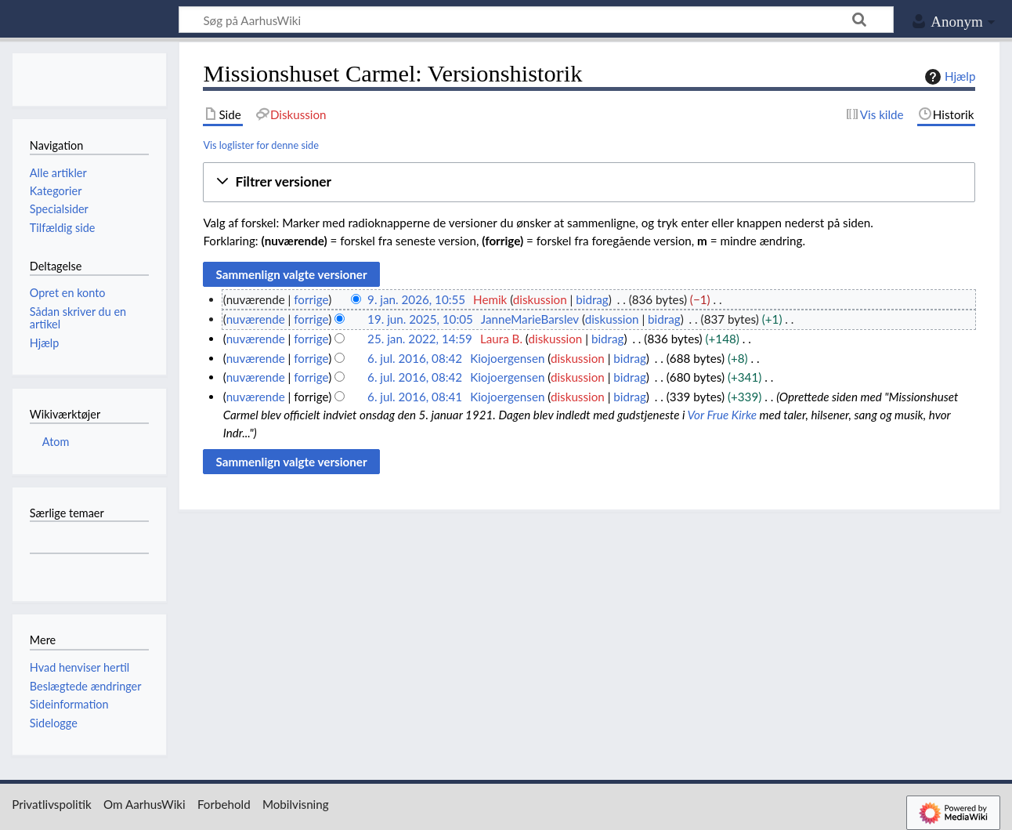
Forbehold (224, 804)
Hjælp (948, 77)
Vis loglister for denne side (261, 145)
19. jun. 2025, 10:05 (420, 319)
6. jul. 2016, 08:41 (414, 397)
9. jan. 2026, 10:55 (416, 299)
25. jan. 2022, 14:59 (419, 339)
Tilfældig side (63, 227)
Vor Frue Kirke (722, 415)
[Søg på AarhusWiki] (536, 19)
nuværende (255, 319)
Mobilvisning (295, 804)
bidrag (592, 299)
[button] (589, 182)
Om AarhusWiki (144, 804)
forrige (311, 299)
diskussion (540, 299)
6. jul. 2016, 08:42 (414, 358)
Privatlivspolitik (52, 804)
